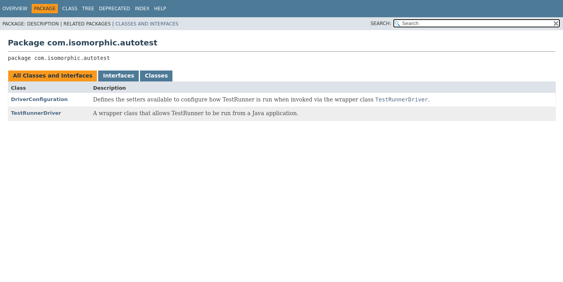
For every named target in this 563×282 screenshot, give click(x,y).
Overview (14, 8)
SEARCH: (381, 23)
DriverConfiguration (39, 99)
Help (160, 8)
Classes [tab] (156, 75)
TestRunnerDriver (36, 113)
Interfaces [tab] (118, 75)
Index (142, 8)
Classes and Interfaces (146, 24)
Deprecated (114, 8)
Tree (88, 8)
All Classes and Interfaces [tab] (52, 75)
